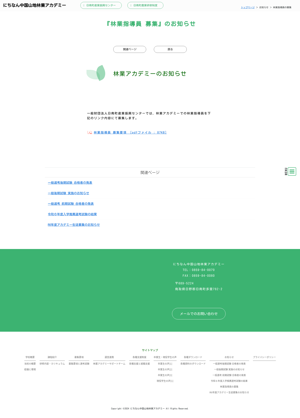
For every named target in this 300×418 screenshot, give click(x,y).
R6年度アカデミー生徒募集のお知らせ (74, 224)
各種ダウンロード (193, 357)
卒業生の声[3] (165, 375)
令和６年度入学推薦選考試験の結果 (72, 214)
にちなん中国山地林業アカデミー (34, 5)
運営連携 (109, 357)
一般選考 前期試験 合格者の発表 (71, 203)
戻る (170, 49)
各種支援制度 (139, 357)
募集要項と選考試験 (79, 363)
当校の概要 (30, 363)
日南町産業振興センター (101, 5)
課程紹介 (52, 357)
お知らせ (229, 357)
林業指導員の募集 (229, 386)
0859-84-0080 (203, 275)
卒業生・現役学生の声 (165, 357)
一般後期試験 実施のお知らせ (68, 193)
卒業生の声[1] (165, 363)
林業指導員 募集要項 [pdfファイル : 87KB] (130, 132)
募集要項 (79, 357)
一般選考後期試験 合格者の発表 (70, 182)
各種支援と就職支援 (139, 363)
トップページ (248, 7)
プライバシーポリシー (264, 357)
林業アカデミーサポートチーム (109, 363)
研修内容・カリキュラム (52, 363)
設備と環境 (30, 369)
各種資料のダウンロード (193, 363)
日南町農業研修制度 (145, 5)
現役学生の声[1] (165, 380)
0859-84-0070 (203, 269)
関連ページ (129, 49)
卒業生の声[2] (165, 369)
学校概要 (30, 357)
